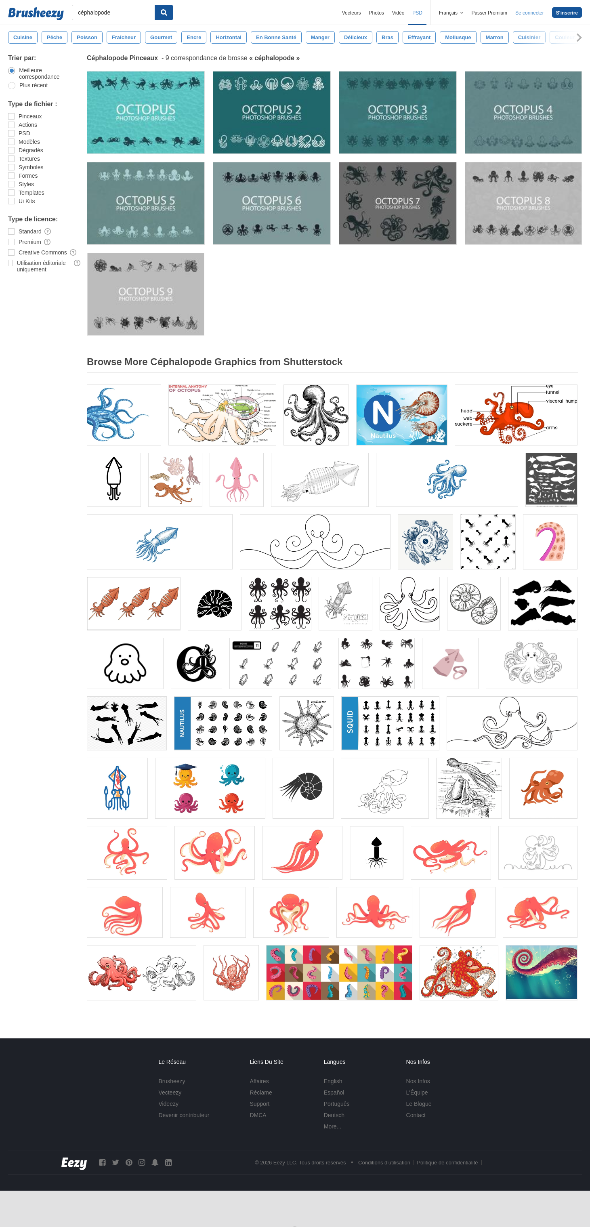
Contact (416, 1115)
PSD (417, 13)
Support (259, 1104)
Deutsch (334, 1115)
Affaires (259, 1081)
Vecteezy (169, 1092)
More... (333, 1126)
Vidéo (398, 13)
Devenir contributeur (183, 1115)
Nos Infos (418, 1081)
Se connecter (529, 13)
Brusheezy (171, 1081)
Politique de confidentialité (447, 1163)
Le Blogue (419, 1104)
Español (334, 1092)
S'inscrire (567, 13)
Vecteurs (351, 13)
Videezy (168, 1104)
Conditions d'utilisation (384, 1163)
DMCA (258, 1115)
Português (337, 1104)
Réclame (261, 1092)
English (333, 1081)
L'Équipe (417, 1092)
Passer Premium (489, 13)
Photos (376, 13)
